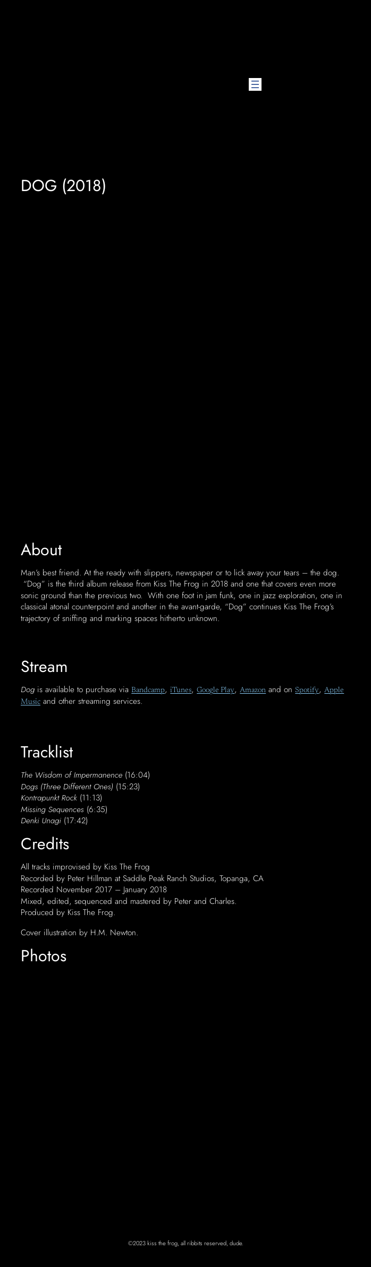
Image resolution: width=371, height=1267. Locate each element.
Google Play (215, 690)
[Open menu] (255, 84)
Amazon (253, 690)
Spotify (307, 690)
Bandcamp (148, 690)
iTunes (180, 690)
